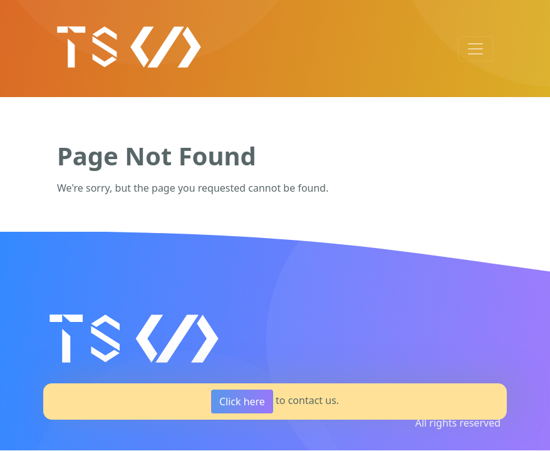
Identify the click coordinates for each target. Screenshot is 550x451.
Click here (242, 401)
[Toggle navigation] (475, 48)
